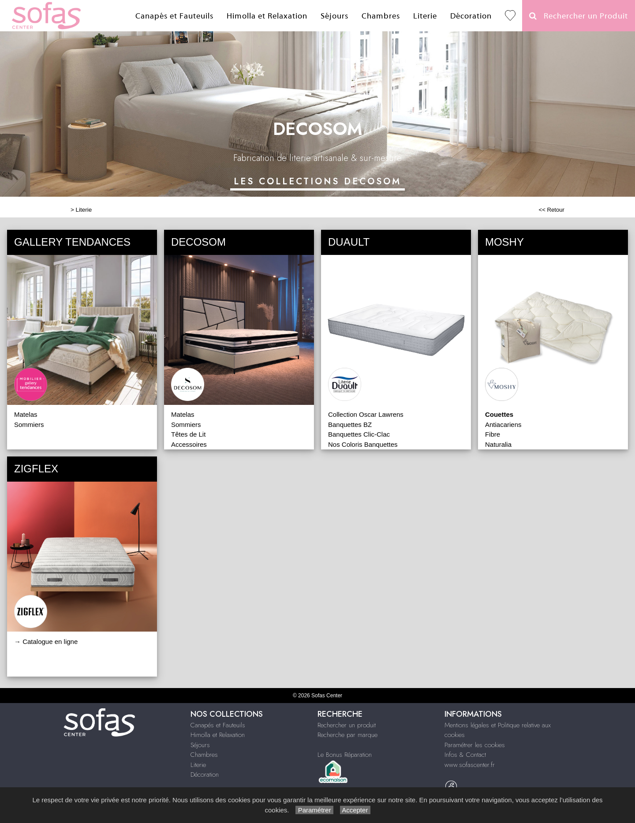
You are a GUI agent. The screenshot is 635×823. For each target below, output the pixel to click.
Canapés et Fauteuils (174, 16)
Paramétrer (314, 810)
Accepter (355, 810)
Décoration (471, 16)
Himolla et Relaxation (267, 16)
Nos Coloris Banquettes (363, 444)
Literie (425, 16)
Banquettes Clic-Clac (359, 434)
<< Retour (551, 209)
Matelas (25, 414)
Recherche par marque (347, 735)
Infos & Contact (465, 754)
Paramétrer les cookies (474, 745)
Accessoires (189, 444)
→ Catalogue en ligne (46, 641)
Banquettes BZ (350, 424)
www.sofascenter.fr (469, 765)
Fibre (492, 434)
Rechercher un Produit (578, 16)
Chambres (381, 16)
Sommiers (29, 424)
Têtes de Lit (188, 434)
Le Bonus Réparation (345, 754)
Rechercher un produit (347, 725)
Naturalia (498, 444)
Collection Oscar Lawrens (365, 414)
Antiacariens (503, 424)
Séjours (334, 16)
